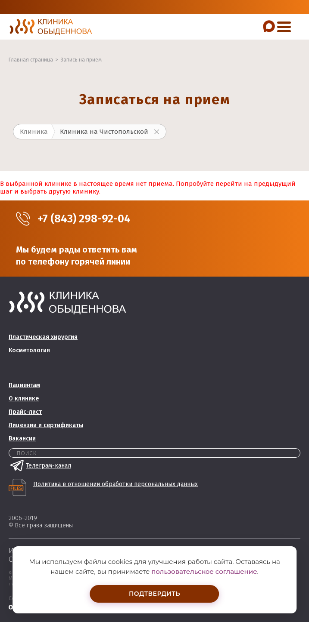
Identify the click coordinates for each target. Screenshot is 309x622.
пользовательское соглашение (204, 571)
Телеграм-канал (40, 465)
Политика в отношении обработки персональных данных (115, 484)
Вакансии (22, 438)
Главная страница (31, 60)
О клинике (24, 398)
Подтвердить (154, 593)
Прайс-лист (25, 412)
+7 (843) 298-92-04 (84, 218)
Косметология (29, 350)
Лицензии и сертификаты (46, 425)
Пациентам (24, 385)
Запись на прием (81, 60)
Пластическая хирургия (43, 337)
